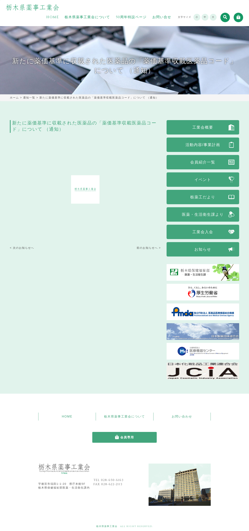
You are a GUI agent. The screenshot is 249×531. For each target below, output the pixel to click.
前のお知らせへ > (149, 247)
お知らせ (202, 249)
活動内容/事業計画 (203, 145)
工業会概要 (202, 127)
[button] (225, 17)
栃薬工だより (202, 197)
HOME (52, 17)
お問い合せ (161, 17)
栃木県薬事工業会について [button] (87, 17)
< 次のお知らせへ (22, 247)
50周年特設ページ (131, 17)
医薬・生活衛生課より (203, 214)
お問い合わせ (182, 416)
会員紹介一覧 (202, 162)
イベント (202, 180)
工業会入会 (202, 232)
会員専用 (127, 437)
